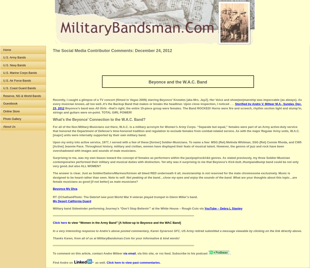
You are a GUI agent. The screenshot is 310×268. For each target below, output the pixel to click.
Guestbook (10, 103)
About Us (9, 126)
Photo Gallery (12, 119)
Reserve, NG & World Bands (22, 96)
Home (7, 50)
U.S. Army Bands (14, 57)
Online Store (11, 111)
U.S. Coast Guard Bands (19, 88)
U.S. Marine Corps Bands (20, 73)
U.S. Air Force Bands (17, 80)
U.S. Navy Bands (14, 65)
